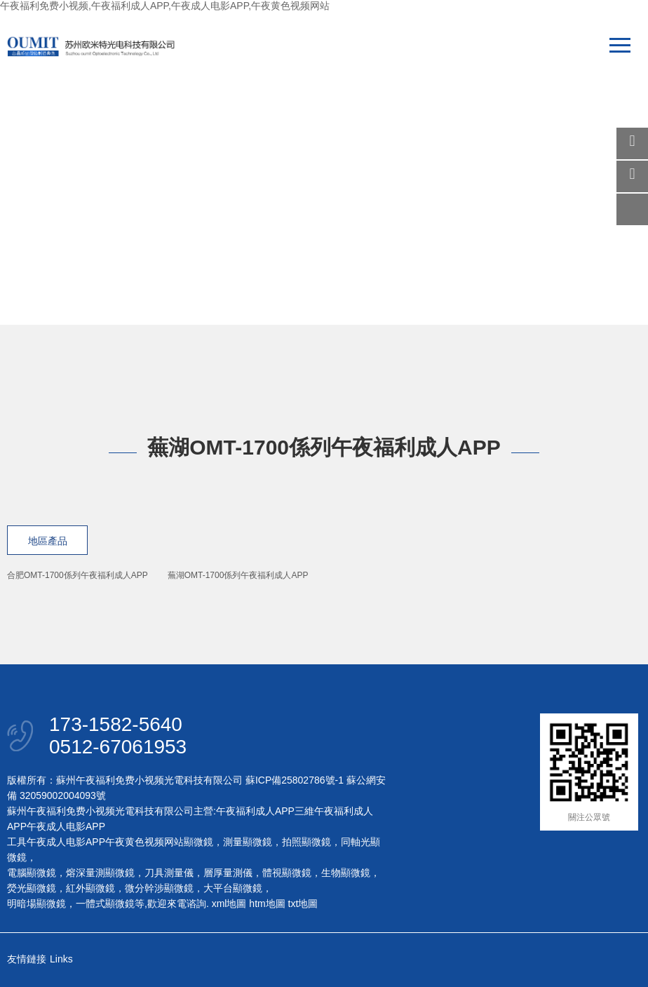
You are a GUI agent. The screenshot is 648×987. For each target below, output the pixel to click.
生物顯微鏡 (345, 872)
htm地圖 (267, 903)
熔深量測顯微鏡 (100, 872)
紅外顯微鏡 (90, 888)
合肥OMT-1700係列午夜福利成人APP (77, 575)
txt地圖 (303, 903)
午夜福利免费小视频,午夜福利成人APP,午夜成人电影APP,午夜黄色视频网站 (165, 5)
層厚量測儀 (227, 872)
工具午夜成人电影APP (56, 841)
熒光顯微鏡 (31, 888)
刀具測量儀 (169, 872)
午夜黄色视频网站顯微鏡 (159, 841)
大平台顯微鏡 (232, 888)
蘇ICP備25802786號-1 (294, 780)
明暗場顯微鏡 (36, 903)
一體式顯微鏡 (105, 903)
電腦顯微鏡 (31, 872)
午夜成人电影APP (66, 826)
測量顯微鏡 (247, 841)
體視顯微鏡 (286, 872)
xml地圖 (229, 903)
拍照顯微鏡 (306, 841)
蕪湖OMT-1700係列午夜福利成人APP (238, 575)
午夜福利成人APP (255, 811)
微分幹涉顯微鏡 (159, 888)
